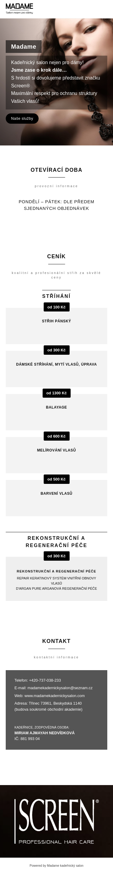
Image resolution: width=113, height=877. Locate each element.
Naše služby (22, 118)
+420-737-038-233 (45, 680)
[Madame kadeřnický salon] (19, 9)
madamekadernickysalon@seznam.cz (60, 688)
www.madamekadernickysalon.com (54, 695)
